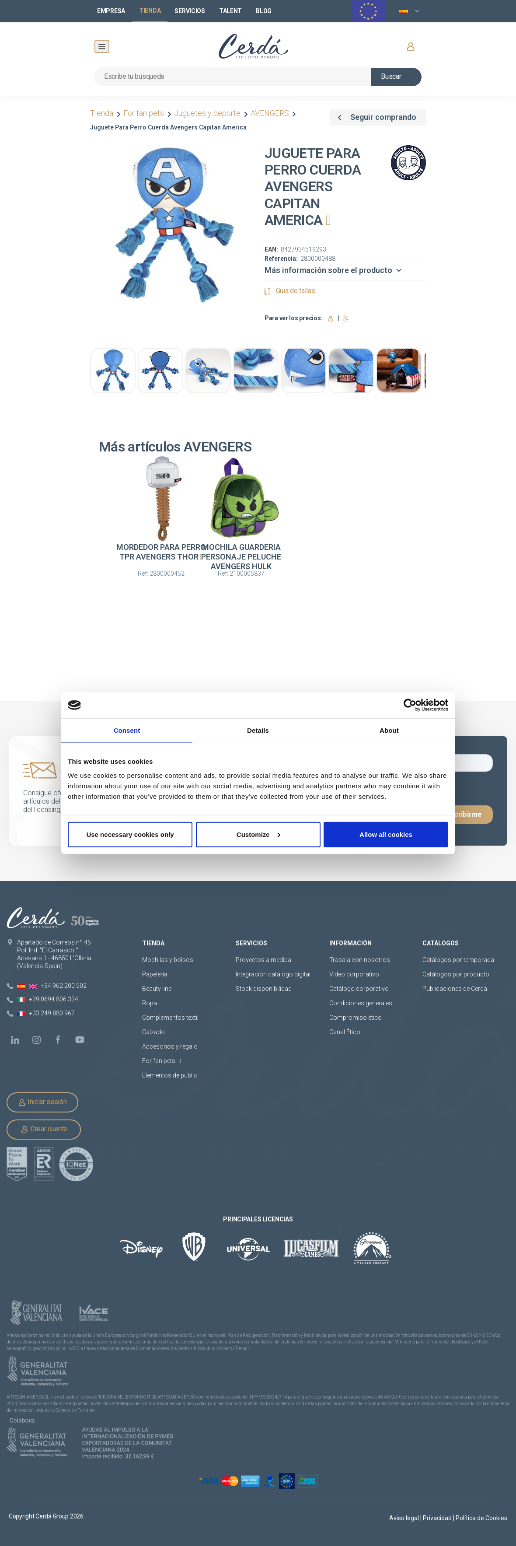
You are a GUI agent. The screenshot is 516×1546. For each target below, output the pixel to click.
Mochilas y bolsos (167, 959)
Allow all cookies (385, 834)
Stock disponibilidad (264, 988)
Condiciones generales (360, 1003)
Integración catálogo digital (273, 974)
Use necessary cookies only (130, 834)
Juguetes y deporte (207, 113)
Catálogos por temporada (458, 959)
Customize (258, 834)
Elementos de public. (170, 1075)
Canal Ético (344, 1031)
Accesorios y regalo (170, 1046)
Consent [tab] (127, 730)
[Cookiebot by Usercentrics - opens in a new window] (410, 705)
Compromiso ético (355, 1017)
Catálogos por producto (455, 974)
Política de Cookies (481, 1518)
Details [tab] (258, 730)
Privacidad (438, 1518)
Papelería (154, 974)
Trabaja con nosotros (359, 959)
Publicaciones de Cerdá (454, 988)
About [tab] (389, 730)
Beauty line (156, 988)
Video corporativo (354, 974)
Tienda (102, 113)
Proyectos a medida (263, 959)
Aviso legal (404, 1518)
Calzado (153, 1031)
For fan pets (144, 113)
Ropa (149, 1003)
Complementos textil (170, 1017)
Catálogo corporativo (359, 988)
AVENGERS (270, 113)
